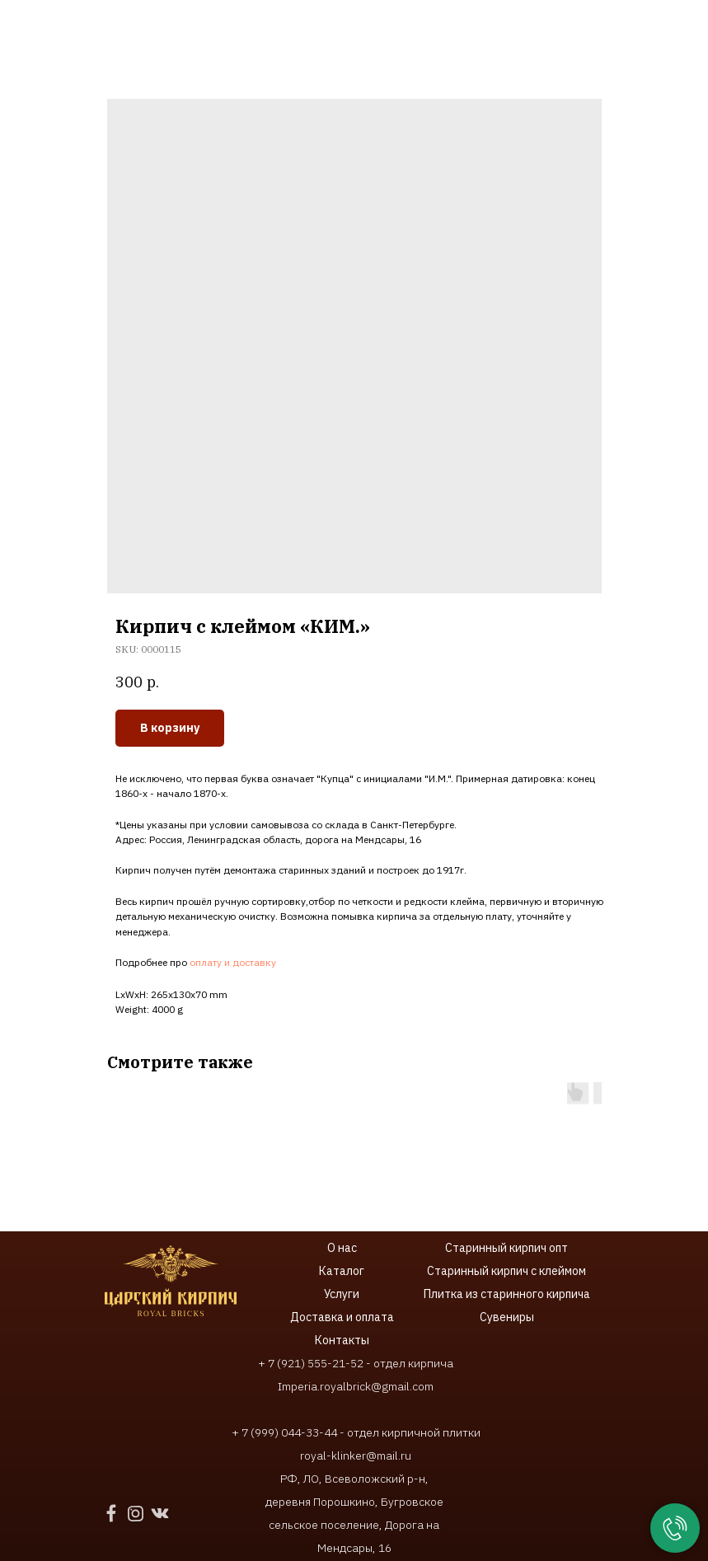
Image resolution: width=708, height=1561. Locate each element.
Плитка (445, 1294)
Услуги (341, 1294)
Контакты (342, 1340)
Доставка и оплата (342, 1317)
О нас (342, 1247)
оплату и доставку (233, 962)
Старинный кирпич (495, 1247)
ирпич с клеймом (541, 1270)
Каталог (341, 1270)
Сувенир (503, 1317)
